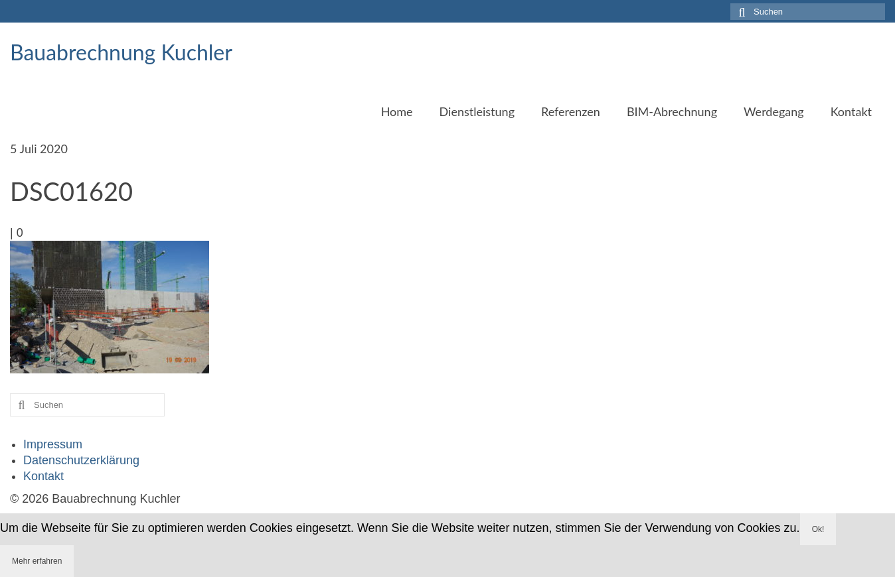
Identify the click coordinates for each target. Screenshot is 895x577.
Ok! (818, 529)
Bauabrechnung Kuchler (121, 52)
